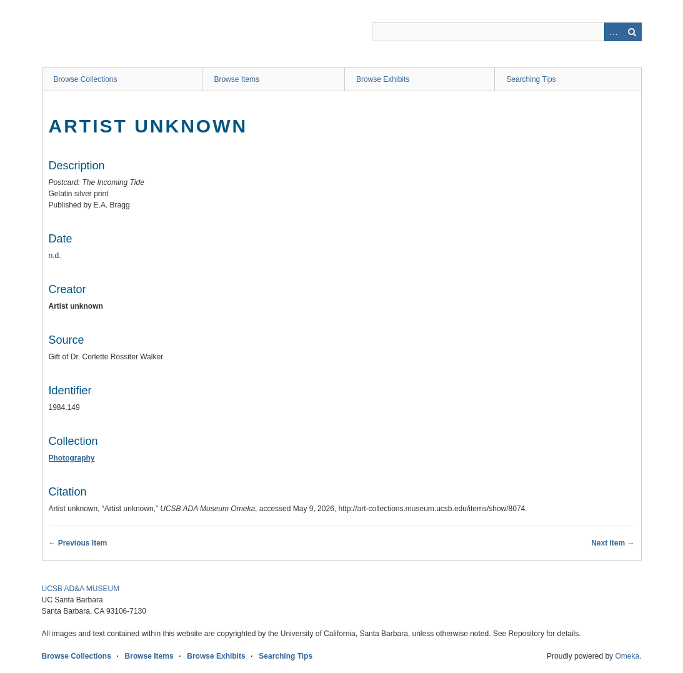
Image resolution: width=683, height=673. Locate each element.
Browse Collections (85, 79)
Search (632, 31)
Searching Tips (531, 79)
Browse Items (236, 79)
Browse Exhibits (382, 79)
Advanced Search (613, 31)
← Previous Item (78, 543)
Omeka (627, 656)
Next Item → (612, 543)
